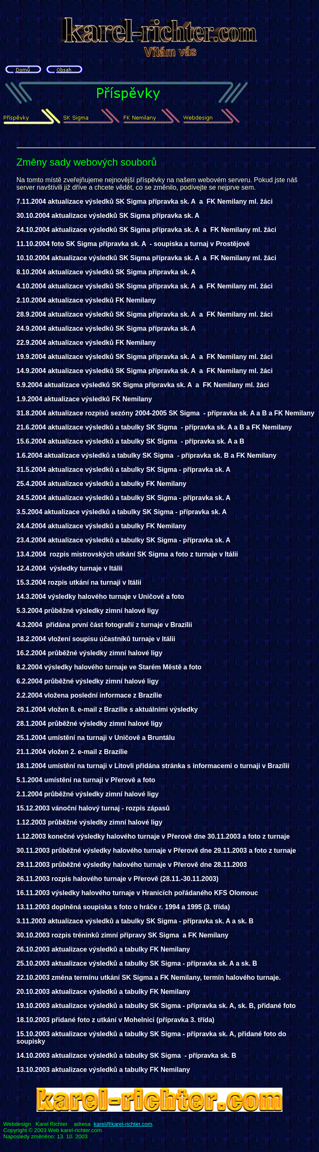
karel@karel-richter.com (123, 1124)
